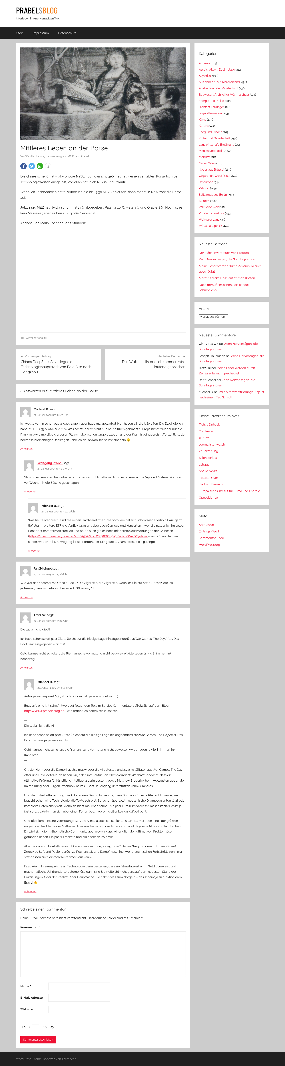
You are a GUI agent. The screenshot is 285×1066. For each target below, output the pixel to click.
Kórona (204, 125)
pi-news (204, 438)
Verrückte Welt (209, 207)
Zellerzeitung (208, 451)
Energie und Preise (211, 101)
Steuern (204, 201)
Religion (204, 188)
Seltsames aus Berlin (213, 194)
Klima (202, 119)
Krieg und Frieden (210, 132)
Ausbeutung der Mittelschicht (218, 88)
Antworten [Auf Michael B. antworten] (26, 448)
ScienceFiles (208, 458)
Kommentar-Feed (211, 538)
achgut (204, 464)
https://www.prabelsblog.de (44, 711)
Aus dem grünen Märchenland (219, 82)
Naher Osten (207, 163)
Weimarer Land (209, 219)
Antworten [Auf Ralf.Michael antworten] (26, 597)
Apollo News (208, 471)
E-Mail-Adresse (32, 997)
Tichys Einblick (209, 424)
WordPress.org (209, 544)
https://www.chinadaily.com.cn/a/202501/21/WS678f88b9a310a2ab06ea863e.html (88, 536)
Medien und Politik (211, 151)
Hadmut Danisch (211, 484)
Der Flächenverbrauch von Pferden (224, 253)
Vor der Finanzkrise (211, 213)
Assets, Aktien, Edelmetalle (217, 69)
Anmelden (206, 524)
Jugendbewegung (211, 113)
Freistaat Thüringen (211, 107)
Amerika (204, 63)
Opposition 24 (208, 497)
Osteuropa (206, 182)
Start (19, 33)
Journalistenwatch (212, 444)
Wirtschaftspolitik (36, 338)
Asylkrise (205, 75)
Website (26, 1009)
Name (25, 986)
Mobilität (204, 157)
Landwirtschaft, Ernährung (216, 144)
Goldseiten (206, 431)
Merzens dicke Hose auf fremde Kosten (227, 278)
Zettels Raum (208, 478)
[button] (23, 166)
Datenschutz (67, 33)
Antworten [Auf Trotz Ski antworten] (26, 667)
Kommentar (30, 927)
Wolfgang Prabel (78, 156)
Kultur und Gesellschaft (214, 138)
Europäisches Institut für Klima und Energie (229, 491)
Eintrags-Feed (209, 531)
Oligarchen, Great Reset (214, 175)
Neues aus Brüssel (211, 169)
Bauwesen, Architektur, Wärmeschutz (224, 94)
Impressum (41, 33)
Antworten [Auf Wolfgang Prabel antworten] (30, 491)
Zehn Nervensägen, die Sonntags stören (227, 259)
